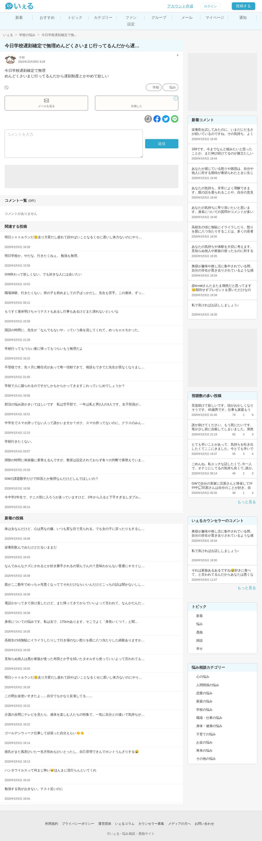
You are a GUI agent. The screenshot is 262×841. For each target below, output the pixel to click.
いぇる (8, 35)
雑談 (199, 640)
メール (187, 18)
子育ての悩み (206, 734)
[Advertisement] (91, 176)
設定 (131, 24)
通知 (243, 18)
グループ (158, 18)
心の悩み (202, 676)
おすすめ (47, 18)
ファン (131, 18)
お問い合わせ (204, 823)
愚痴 (199, 632)
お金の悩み (204, 742)
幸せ (199, 648)
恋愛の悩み (204, 693)
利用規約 (51, 823)
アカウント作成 (180, 6)
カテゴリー (103, 18)
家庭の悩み (204, 701)
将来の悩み (204, 750)
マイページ (215, 18)
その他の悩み (206, 758)
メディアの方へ (179, 823)
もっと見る (246, 502)
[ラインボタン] (174, 119)
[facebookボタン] (157, 119)
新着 (19, 18)
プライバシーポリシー (78, 823)
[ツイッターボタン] (166, 119)
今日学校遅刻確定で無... (59, 35)
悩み (172, 87)
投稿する (243, 6)
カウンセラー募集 (151, 823)
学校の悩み (27, 35)
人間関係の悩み (207, 685)
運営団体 (104, 823)
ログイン (210, 6)
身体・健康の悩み (209, 726)
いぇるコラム (124, 823)
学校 (156, 87)
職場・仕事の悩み (209, 718)
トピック (75, 18)
